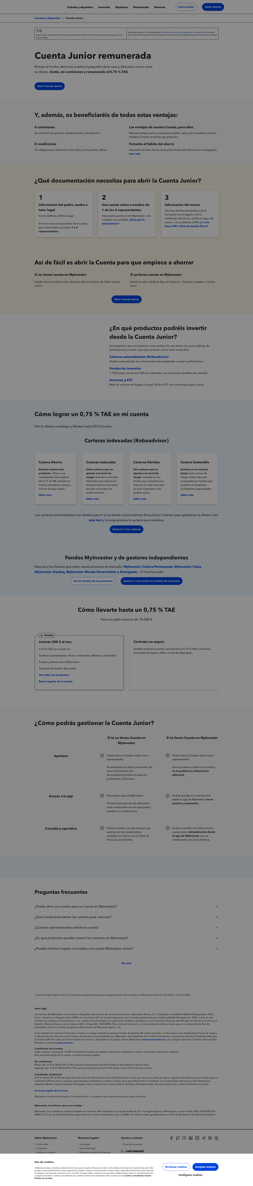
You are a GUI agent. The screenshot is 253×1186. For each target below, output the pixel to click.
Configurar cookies (190, 1175)
